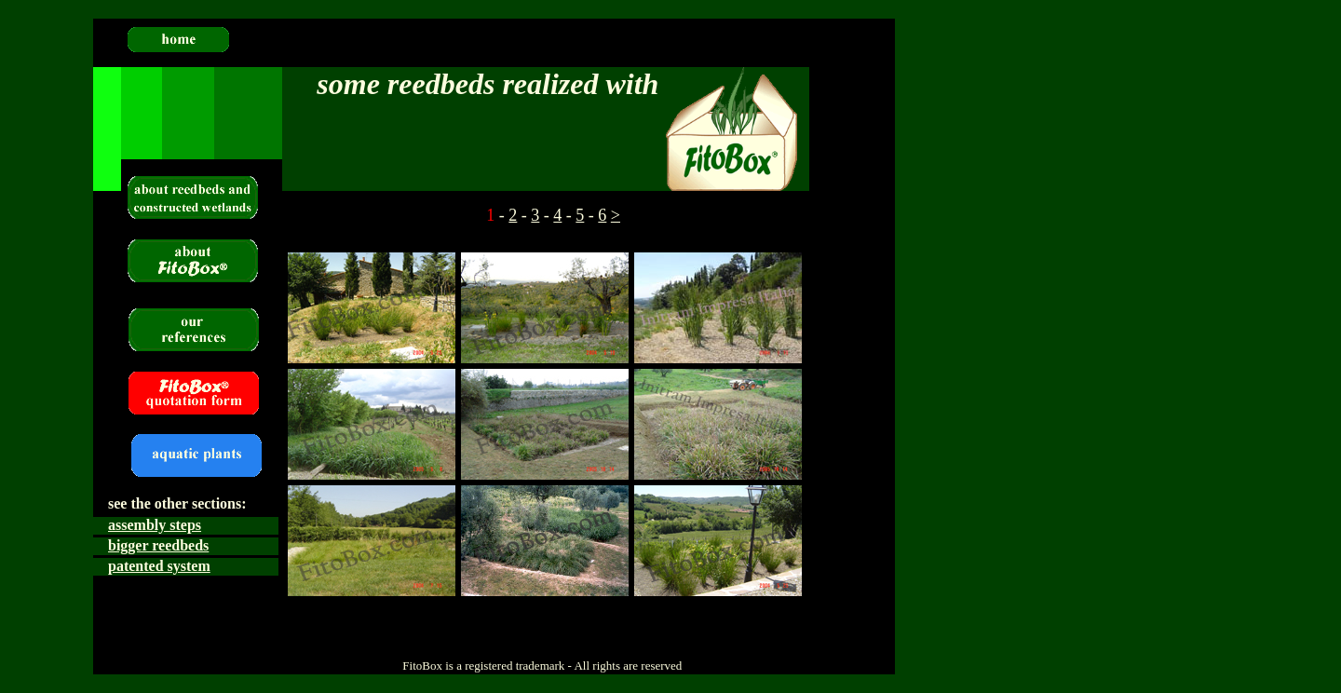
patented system (159, 566)
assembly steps (154, 525)
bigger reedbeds (158, 545)
